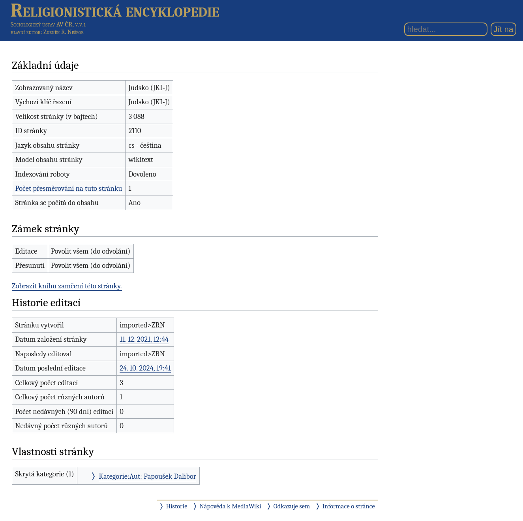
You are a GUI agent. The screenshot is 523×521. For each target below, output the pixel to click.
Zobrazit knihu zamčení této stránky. (67, 286)
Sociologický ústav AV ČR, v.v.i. (48, 24)
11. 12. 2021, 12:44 (144, 339)
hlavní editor (26, 32)
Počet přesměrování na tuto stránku (68, 188)
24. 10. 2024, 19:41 (145, 368)
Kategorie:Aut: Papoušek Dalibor (147, 476)
